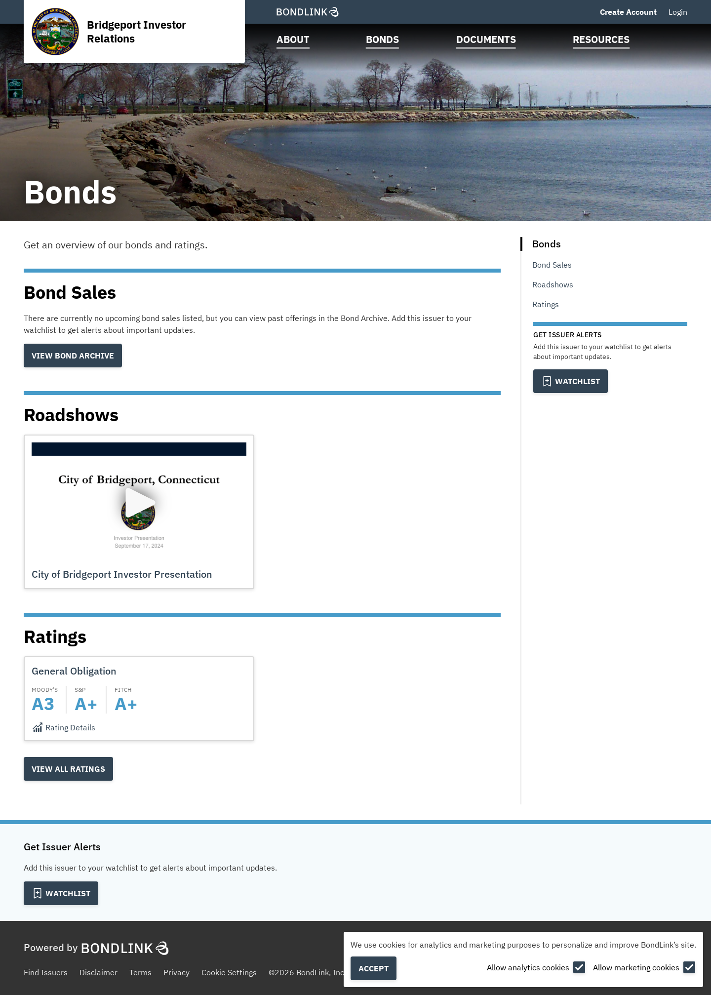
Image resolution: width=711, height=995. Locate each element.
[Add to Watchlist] (570, 381)
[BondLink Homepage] (307, 12)
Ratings (545, 304)
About (293, 39)
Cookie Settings (229, 972)
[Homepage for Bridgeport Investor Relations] (134, 31)
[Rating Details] (63, 727)
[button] (139, 512)
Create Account (628, 12)
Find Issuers (46, 972)
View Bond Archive (73, 355)
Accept (373, 968)
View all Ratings (68, 769)
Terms (140, 972)
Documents (486, 39)
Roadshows (552, 284)
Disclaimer (98, 972)
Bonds (382, 39)
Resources (601, 39)
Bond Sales (552, 265)
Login (678, 12)
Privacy (176, 972)
